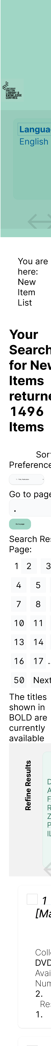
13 (18, 642)
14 (38, 642)
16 (18, 661)
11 (38, 623)
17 (38, 661)
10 (18, 623)
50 (19, 680)
